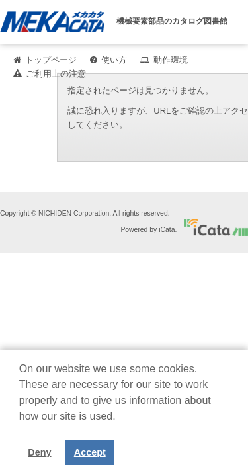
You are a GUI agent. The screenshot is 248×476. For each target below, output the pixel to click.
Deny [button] (39, 452)
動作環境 (170, 60)
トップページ (51, 60)
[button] (21, 426)
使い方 (114, 60)
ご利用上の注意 (56, 74)
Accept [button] (90, 452)
